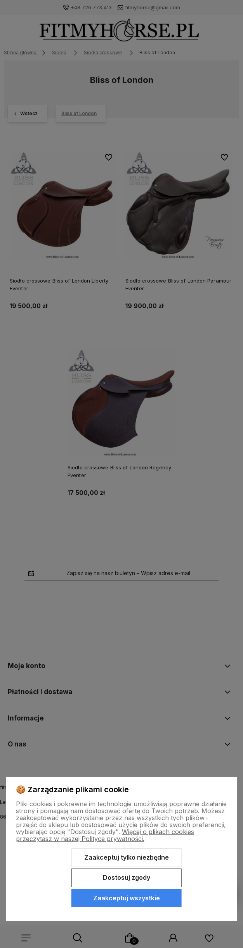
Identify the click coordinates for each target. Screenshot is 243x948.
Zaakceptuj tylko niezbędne (126, 857)
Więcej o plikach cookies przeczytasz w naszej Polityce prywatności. (105, 835)
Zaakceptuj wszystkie (126, 898)
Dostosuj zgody (126, 877)
